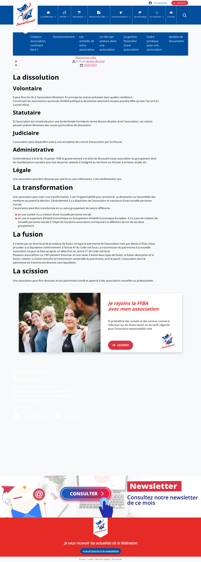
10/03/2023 (90, 65)
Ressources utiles (86, 57)
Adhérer (179, 3)
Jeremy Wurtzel (96, 61)
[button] (185, 15)
